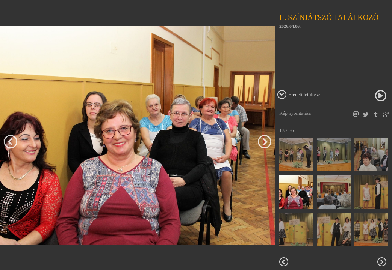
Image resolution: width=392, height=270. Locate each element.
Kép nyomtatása (295, 113)
